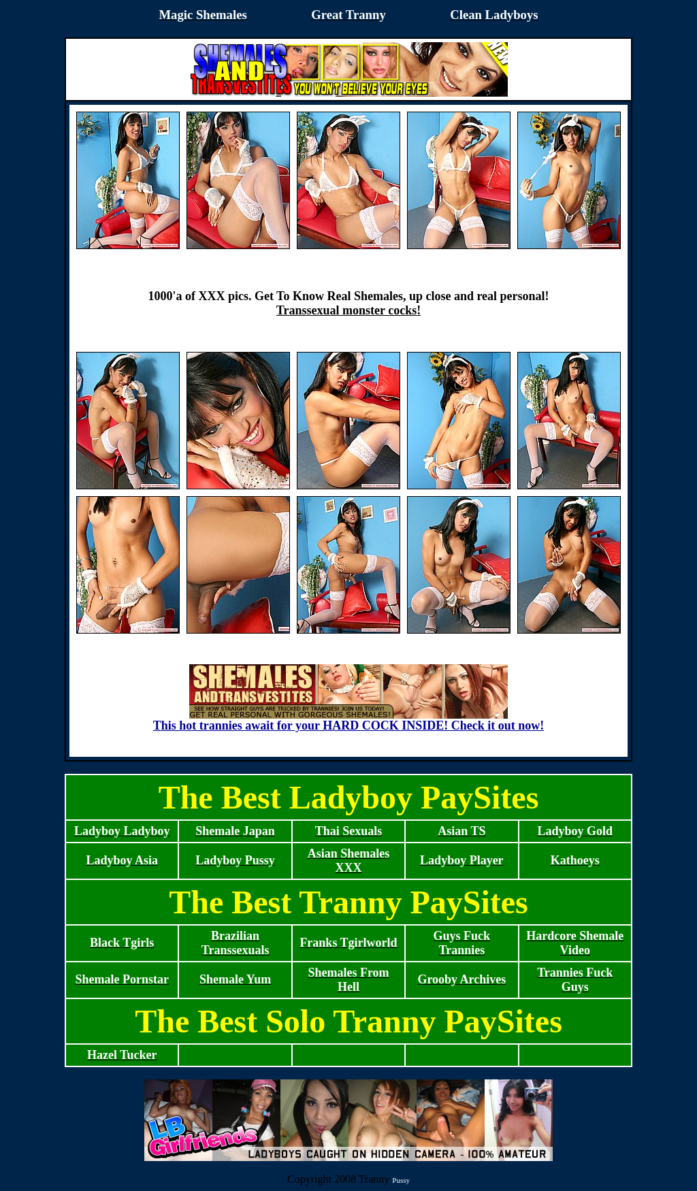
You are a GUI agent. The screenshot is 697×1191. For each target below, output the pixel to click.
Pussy (401, 1180)
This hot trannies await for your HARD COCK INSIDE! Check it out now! (348, 720)
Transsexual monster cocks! (348, 310)
